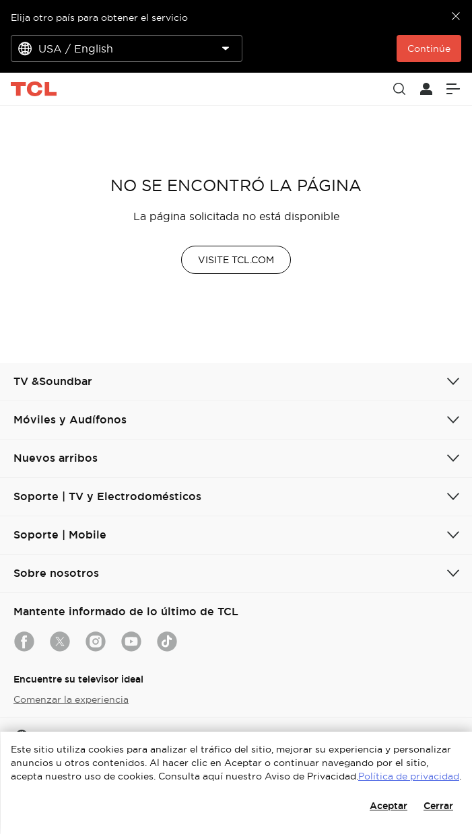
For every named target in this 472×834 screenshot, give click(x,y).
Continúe (428, 48)
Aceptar (388, 806)
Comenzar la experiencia (71, 699)
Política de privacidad (408, 776)
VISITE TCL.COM (236, 260)
